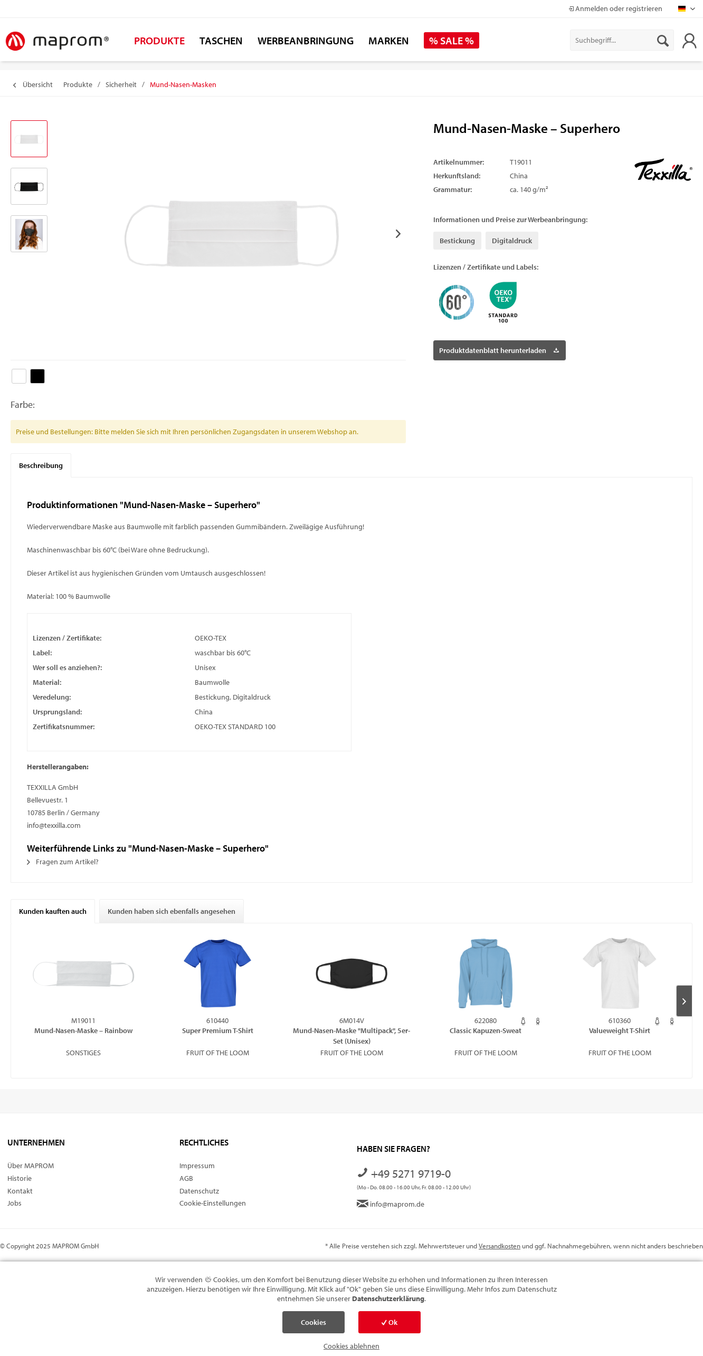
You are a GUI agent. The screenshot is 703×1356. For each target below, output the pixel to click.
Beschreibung (41, 465)
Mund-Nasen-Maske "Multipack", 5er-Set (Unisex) (351, 1035)
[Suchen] (663, 40)
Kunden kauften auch (53, 911)
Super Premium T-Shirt (217, 1030)
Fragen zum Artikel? (63, 861)
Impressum (197, 1165)
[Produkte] (159, 40)
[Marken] (388, 40)
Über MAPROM (30, 1165)
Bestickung (457, 240)
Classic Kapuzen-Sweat (485, 1030)
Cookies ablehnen (351, 1346)
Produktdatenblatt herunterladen (499, 348)
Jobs (14, 1203)
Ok (389, 1322)
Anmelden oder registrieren (615, 8)
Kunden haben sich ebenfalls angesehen (171, 911)
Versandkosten (499, 1246)
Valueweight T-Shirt (619, 1030)
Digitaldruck (512, 240)
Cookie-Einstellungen (212, 1203)
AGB (186, 1178)
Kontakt (20, 1191)
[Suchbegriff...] (622, 40)
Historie (19, 1178)
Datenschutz (199, 1191)
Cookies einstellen (313, 1325)
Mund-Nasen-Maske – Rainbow (83, 1030)
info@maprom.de (390, 1204)
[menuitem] (622, 40)
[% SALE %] (451, 40)
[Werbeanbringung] (305, 40)
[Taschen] (221, 40)
